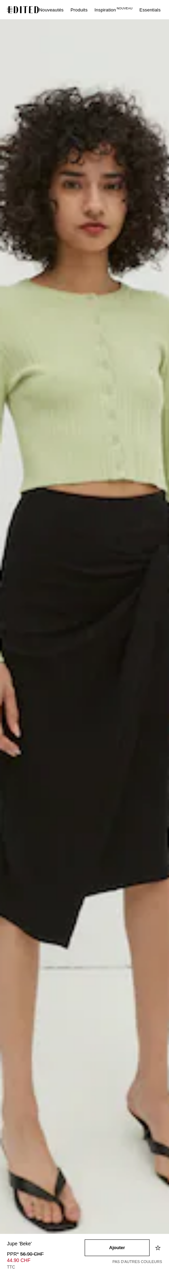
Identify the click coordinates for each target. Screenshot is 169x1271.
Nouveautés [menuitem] (51, 10)
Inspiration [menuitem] (113, 10)
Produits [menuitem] (78, 10)
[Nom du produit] (46, 1244)
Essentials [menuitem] (150, 10)
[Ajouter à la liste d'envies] (158, 1248)
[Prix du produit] (46, 1261)
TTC (11, 1267)
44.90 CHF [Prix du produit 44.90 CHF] (19, 1260)
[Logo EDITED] (23, 9)
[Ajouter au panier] (117, 1247)
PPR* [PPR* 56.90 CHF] (25, 1254)
